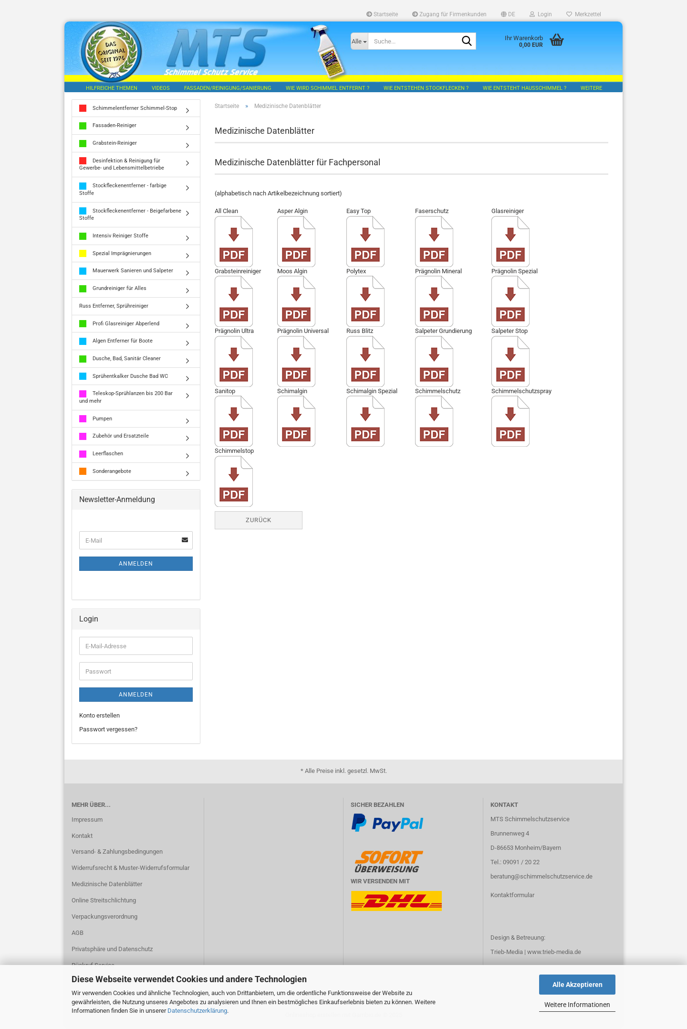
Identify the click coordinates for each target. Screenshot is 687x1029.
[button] (508, 14)
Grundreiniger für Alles (112, 289)
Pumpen (95, 420)
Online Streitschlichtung (104, 901)
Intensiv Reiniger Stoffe (113, 237)
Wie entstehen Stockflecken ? (426, 88)
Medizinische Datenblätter (107, 885)
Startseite (382, 14)
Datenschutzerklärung (197, 1010)
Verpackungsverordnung (104, 917)
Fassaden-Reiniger (107, 126)
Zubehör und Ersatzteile (114, 437)
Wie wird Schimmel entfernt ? (327, 88)
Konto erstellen (99, 716)
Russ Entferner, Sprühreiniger (113, 307)
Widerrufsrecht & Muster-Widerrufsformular (130, 869)
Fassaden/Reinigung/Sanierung (227, 88)
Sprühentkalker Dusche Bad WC (123, 377)
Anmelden (136, 565)
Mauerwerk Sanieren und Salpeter (126, 272)
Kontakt (82, 836)
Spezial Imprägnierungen (115, 254)
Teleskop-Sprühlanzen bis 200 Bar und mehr (126, 398)
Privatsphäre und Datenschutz (112, 950)
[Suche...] (359, 41)
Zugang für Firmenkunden (449, 14)
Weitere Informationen (577, 1004)
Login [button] (541, 14)
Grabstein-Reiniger (108, 144)
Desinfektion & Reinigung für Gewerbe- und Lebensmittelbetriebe (121, 165)
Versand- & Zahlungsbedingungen (117, 853)
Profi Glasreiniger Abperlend (119, 324)
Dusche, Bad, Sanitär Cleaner (120, 360)
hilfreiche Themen (111, 88)
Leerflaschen (101, 455)
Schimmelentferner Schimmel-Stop (128, 109)
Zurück (258, 521)
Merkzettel (583, 14)
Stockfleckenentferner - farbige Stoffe (123, 190)
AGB (77, 933)
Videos (161, 88)
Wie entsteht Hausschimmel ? (524, 88)
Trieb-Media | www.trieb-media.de (535, 953)
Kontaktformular (512, 896)
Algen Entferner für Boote (116, 342)
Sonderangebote (105, 472)
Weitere (591, 88)
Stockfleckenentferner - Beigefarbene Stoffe (130, 216)
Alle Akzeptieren (577, 984)
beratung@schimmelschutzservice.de (541, 877)
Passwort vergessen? (108, 730)
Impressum (87, 820)
